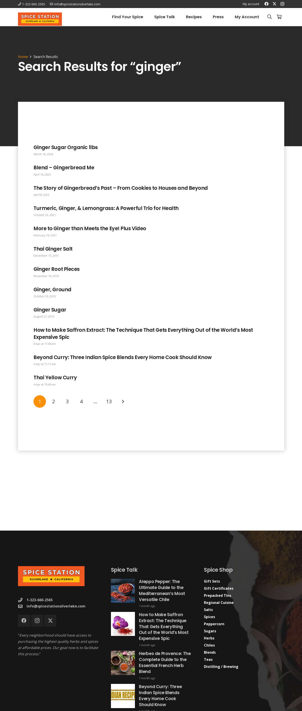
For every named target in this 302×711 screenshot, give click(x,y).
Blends (210, 652)
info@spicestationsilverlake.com (56, 606)
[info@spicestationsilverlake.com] (22, 606)
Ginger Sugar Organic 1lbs (66, 147)
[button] (269, 16)
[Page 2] (53, 401)
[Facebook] (266, 4)
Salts (208, 609)
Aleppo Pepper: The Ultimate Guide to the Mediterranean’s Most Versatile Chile (162, 591)
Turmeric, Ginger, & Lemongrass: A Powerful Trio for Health (106, 208)
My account (251, 4)
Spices (209, 616)
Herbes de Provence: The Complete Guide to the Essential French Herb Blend (165, 663)
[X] (274, 4)
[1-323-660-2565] (22, 600)
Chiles (209, 645)
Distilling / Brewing (221, 666)
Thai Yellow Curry (55, 377)
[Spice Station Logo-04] (40, 19)
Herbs (209, 638)
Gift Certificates (218, 588)
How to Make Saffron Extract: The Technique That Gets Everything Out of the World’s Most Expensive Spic (143, 333)
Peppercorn (214, 623)
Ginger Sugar (50, 309)
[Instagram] (282, 4)
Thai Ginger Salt (53, 248)
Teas (208, 659)
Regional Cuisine (219, 602)
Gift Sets (212, 581)
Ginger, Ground (52, 289)
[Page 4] (81, 401)
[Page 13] (109, 401)
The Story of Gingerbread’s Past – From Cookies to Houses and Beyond (121, 187)
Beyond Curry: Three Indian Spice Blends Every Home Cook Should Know (123, 357)
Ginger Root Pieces (57, 269)
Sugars (210, 631)
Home (23, 56)
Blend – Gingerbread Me (64, 167)
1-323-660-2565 (40, 599)
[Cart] (279, 17)
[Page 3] (67, 401)
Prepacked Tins (217, 595)
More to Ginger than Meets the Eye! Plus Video (90, 228)
